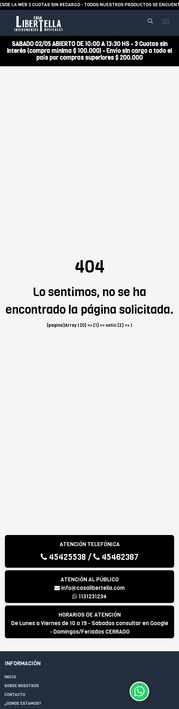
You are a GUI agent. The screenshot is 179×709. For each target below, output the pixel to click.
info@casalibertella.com (89, 588)
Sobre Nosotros (21, 685)
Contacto (14, 694)
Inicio (10, 677)
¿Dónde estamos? (22, 703)
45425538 (63, 557)
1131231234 (89, 596)
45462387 (115, 557)
